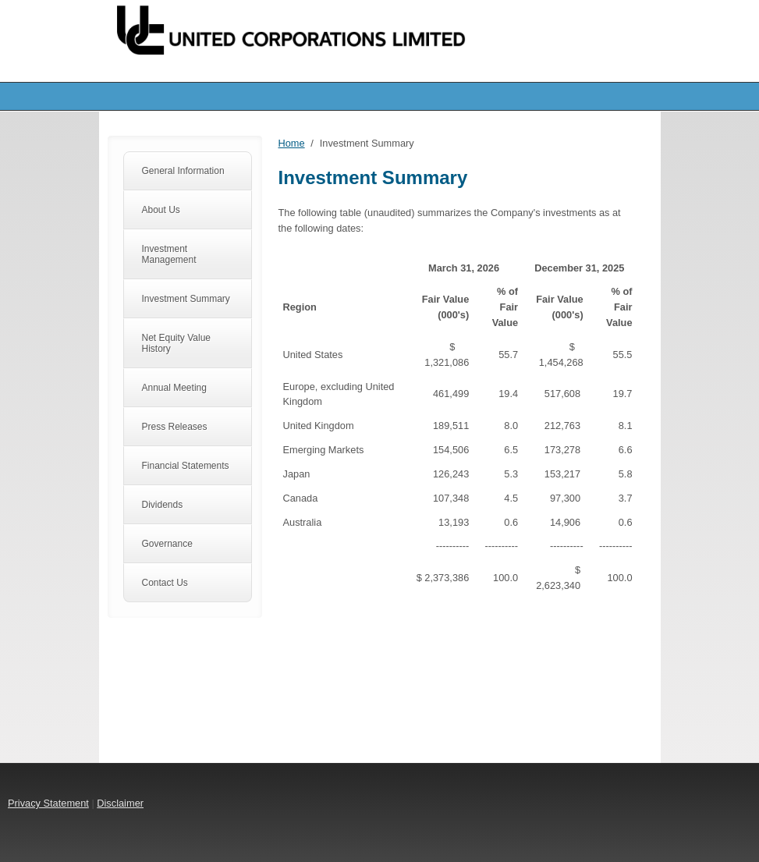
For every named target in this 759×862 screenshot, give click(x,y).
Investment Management (169, 254)
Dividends (162, 504)
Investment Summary (186, 298)
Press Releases (174, 426)
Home (291, 143)
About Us (161, 209)
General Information (183, 170)
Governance (167, 543)
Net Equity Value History (176, 343)
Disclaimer (120, 803)
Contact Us (165, 582)
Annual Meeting (174, 387)
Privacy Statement (48, 803)
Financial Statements (185, 465)
